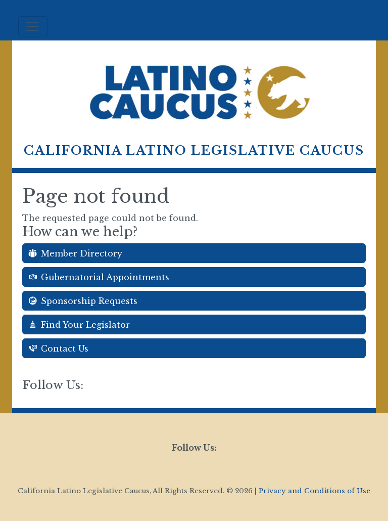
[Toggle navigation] (33, 26)
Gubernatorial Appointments (99, 277)
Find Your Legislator (79, 325)
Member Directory (75, 253)
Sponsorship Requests (83, 301)
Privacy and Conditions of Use (314, 491)
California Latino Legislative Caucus (194, 150)
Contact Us (58, 348)
